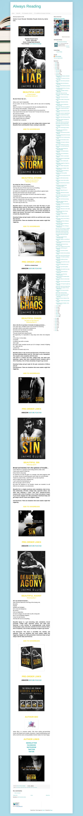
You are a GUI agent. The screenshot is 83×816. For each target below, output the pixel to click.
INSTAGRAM (31, 747)
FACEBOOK (31, 745)
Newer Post (15, 795)
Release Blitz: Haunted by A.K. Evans (62, 294)
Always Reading (27, 6)
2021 (56, 318)
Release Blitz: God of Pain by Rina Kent (63, 255)
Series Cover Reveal (34, 787)
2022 (56, 68)
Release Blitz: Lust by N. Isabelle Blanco (63, 113)
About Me (18, 13)
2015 (56, 327)
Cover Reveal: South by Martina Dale (62, 232)
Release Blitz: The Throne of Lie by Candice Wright (62, 245)
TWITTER (31, 749)
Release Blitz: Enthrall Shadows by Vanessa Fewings (62, 149)
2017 (56, 324)
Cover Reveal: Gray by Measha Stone (62, 229)
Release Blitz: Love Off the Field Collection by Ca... (61, 274)
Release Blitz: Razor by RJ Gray (61, 93)
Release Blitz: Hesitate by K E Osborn (62, 144)
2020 (56, 319)
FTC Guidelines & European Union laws (42, 13)
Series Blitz (28, 787)
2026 (56, 62)
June (57, 308)
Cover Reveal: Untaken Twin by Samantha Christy (61, 237)
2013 (56, 330)
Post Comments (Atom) (22, 797)
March (57, 313)
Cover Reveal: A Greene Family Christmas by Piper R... (61, 186)
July (57, 307)
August (57, 305)
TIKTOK (31, 751)
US (30, 268)
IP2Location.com (19, 806)
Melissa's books (59, 19)
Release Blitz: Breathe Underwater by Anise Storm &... (62, 120)
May (57, 310)
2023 (56, 67)
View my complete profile (58, 58)
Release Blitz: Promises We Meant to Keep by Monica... (62, 171)
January (57, 316)
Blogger (51, 810)
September (58, 74)
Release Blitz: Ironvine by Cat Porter (62, 231)
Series (25, 787)
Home (13, 13)
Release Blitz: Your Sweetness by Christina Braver (61, 130)
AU (40, 268)
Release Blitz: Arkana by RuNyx (61, 292)
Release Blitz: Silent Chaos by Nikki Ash (63, 106)
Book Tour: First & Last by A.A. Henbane (63, 228)
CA (37, 268)
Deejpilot (43, 810)
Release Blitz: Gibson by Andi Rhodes (62, 122)
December (58, 70)
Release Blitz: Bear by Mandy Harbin (62, 123)
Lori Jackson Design (35, 43)
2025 (56, 64)
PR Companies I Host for (27, 13)
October (57, 73)
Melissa (59, 43)
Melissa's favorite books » (66, 36)
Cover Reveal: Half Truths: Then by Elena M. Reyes (62, 212)
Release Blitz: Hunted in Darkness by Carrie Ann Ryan (62, 224)
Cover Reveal (18, 787)
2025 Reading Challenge (62, 41)
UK (33, 268)
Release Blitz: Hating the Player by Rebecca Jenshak (62, 202)
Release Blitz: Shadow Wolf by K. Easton (63, 195)
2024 (56, 65)
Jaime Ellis (22, 787)
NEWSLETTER (31, 743)
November (58, 71)
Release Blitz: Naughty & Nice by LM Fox (63, 246)
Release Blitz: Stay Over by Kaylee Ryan (63, 286)
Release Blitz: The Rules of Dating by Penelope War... (62, 221)
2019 (56, 321)
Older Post (48, 795)
